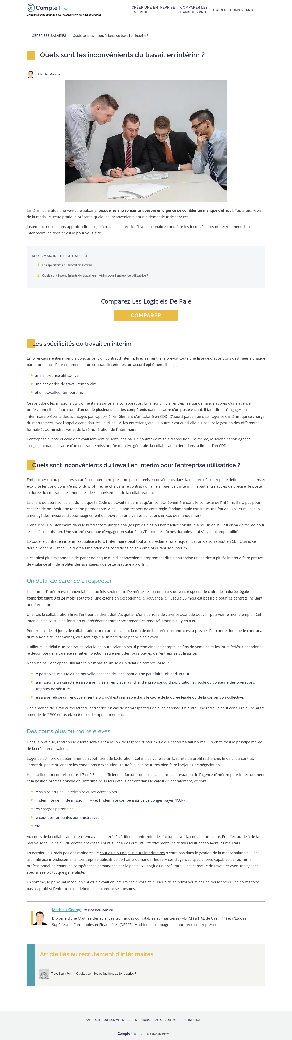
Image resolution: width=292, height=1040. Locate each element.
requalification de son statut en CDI (207, 541)
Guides (219, 10)
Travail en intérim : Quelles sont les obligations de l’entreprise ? (93, 973)
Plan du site (92, 1019)
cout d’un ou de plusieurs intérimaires (132, 852)
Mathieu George (66, 909)
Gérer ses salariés (49, 36)
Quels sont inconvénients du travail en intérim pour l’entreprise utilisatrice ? (95, 275)
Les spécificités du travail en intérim (67, 265)
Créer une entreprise (153, 9)
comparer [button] (146, 315)
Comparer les (194, 9)
